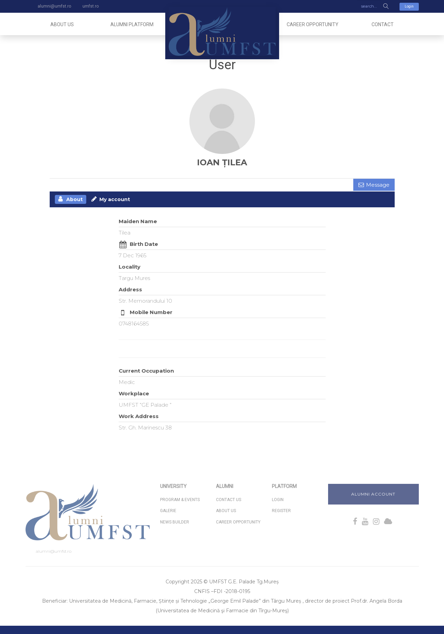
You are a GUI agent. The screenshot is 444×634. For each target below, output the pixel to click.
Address (130, 289)
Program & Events (180, 500)
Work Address (139, 416)
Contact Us (228, 500)
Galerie (168, 511)
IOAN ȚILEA (222, 162)
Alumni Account (373, 494)
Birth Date (144, 244)
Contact (383, 24)
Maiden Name (138, 221)
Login (409, 6)
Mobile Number (151, 312)
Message (377, 184)
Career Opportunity (312, 24)
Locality (129, 266)
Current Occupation (146, 370)
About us (62, 24)
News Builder (174, 522)
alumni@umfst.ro (53, 551)
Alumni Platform (132, 24)
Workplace (134, 393)
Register (281, 511)
